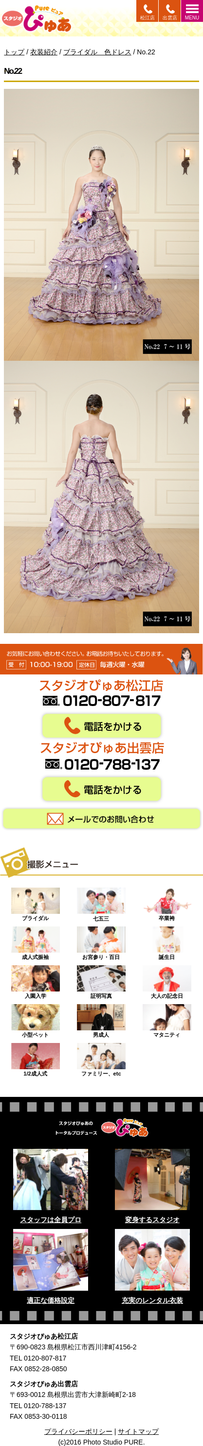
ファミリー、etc (101, 1057)
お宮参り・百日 (101, 941)
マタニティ (167, 1018)
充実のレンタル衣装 (152, 1300)
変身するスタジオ (152, 1220)
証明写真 (101, 979)
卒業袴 (167, 902)
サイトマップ (138, 1431)
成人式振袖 (35, 941)
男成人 (101, 1018)
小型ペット (35, 1018)
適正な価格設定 (50, 1300)
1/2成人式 (35, 1057)
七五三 (101, 902)
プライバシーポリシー (78, 1431)
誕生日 (167, 941)
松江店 (147, 17)
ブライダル (35, 902)
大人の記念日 (167, 979)
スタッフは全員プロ (50, 1220)
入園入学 (35, 979)
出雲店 (170, 17)
